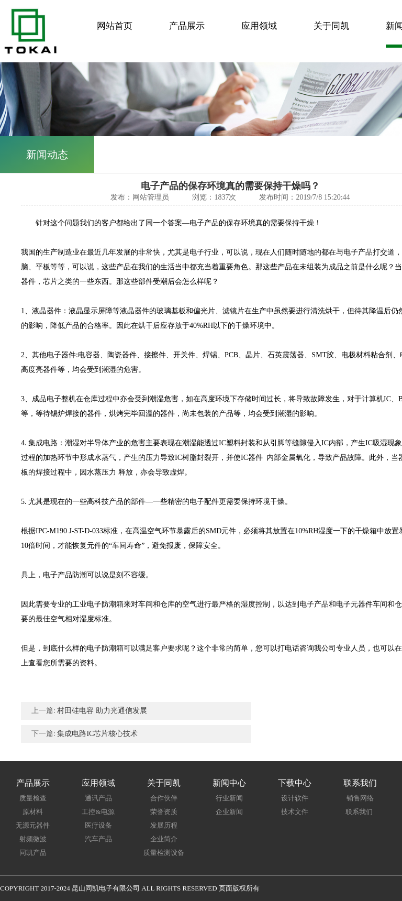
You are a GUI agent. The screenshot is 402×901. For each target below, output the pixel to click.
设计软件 (294, 798)
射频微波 (33, 839)
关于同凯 (331, 26)
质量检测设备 (163, 852)
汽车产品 (98, 839)
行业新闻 (229, 798)
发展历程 (163, 825)
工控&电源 (98, 812)
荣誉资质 (163, 812)
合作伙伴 (163, 798)
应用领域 (259, 26)
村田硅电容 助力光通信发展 (102, 711)
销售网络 (360, 798)
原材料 (33, 812)
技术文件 (294, 812)
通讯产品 (98, 798)
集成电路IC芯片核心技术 (97, 734)
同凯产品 (33, 852)
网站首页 (114, 26)
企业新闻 (229, 812)
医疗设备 (98, 825)
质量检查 (33, 798)
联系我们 (359, 812)
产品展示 (187, 26)
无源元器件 (33, 825)
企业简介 (163, 839)
